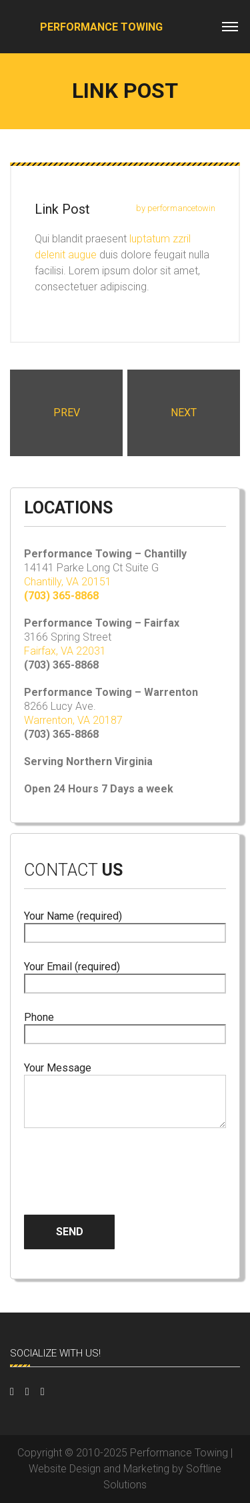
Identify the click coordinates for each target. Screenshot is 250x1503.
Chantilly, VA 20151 (67, 581)
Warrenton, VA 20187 (73, 720)
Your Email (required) (125, 975)
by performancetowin (175, 208)
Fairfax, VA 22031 (65, 651)
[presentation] (125, 1161)
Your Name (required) (125, 925)
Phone (125, 1026)
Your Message (125, 1096)
